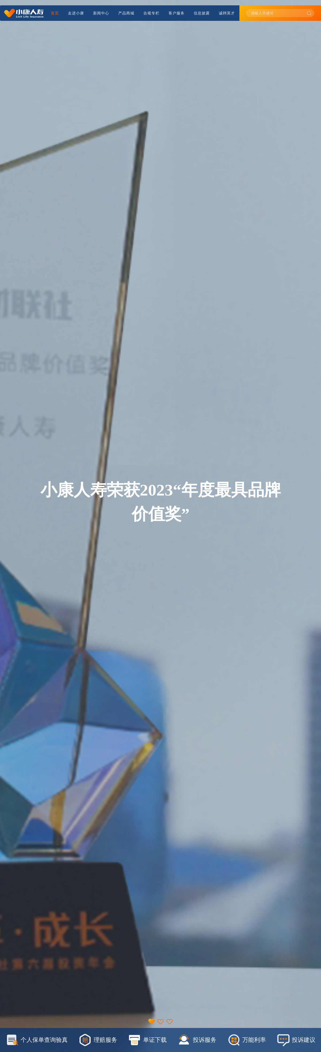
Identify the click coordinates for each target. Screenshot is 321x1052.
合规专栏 (151, 13)
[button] (151, 1021)
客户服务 (177, 13)
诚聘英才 (227, 13)
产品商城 (126, 13)
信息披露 (202, 13)
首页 (55, 13)
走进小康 (76, 13)
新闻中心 (101, 13)
